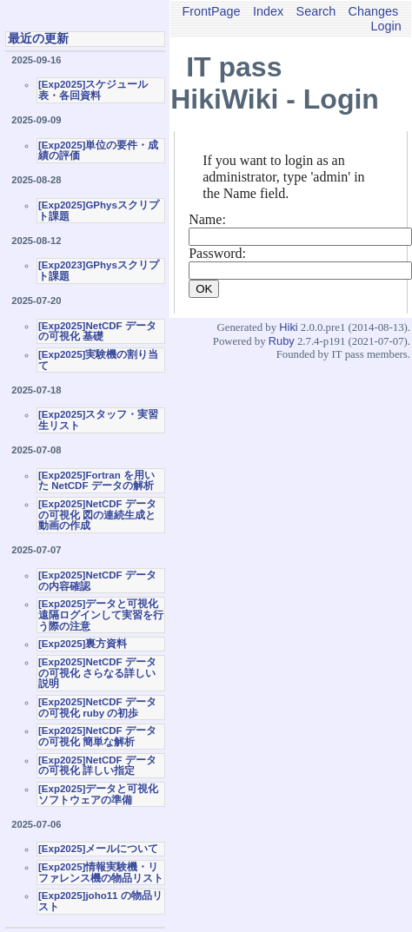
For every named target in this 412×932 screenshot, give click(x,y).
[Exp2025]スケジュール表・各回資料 (93, 90)
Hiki (288, 327)
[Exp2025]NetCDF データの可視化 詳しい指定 (97, 766)
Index (268, 11)
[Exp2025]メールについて (98, 848)
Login (386, 26)
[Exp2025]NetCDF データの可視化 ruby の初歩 (97, 707)
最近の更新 (38, 38)
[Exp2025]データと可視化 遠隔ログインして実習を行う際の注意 (100, 614)
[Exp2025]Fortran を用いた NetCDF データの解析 (96, 481)
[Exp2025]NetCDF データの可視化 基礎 (97, 331)
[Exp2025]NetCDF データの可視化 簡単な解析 (97, 736)
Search (316, 11)
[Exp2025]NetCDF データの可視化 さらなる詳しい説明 (97, 673)
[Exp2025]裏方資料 (82, 643)
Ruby (282, 340)
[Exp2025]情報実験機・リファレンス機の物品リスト (100, 872)
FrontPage (211, 11)
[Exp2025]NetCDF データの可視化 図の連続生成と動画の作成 (97, 515)
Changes (374, 11)
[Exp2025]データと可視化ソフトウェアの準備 (98, 794)
